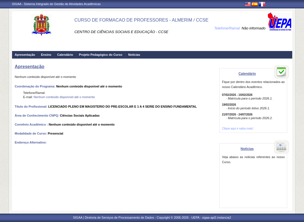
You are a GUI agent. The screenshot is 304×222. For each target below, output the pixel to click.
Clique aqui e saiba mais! (237, 128)
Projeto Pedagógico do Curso (100, 54)
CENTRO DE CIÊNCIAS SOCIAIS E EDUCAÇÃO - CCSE (121, 32)
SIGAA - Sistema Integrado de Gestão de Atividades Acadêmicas (56, 4)
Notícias (134, 54)
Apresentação (25, 54)
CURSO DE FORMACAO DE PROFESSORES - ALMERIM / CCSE (141, 20)
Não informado (253, 28)
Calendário (65, 54)
